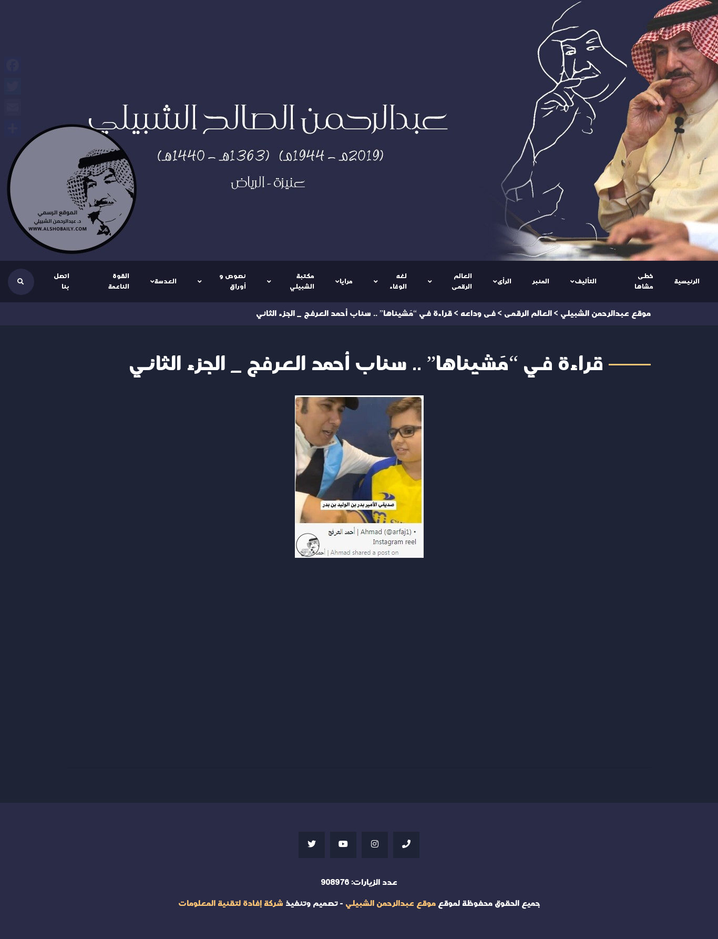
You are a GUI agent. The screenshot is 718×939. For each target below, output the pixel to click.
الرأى (504, 281)
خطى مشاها (643, 281)
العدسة (166, 281)
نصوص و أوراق (232, 281)
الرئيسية (687, 281)
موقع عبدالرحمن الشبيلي (390, 903)
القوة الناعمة (118, 281)
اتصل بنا (61, 281)
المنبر (540, 281)
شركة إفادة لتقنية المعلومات (230, 903)
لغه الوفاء (398, 281)
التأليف (586, 281)
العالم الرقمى (462, 281)
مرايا (346, 281)
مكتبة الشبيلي (302, 281)
